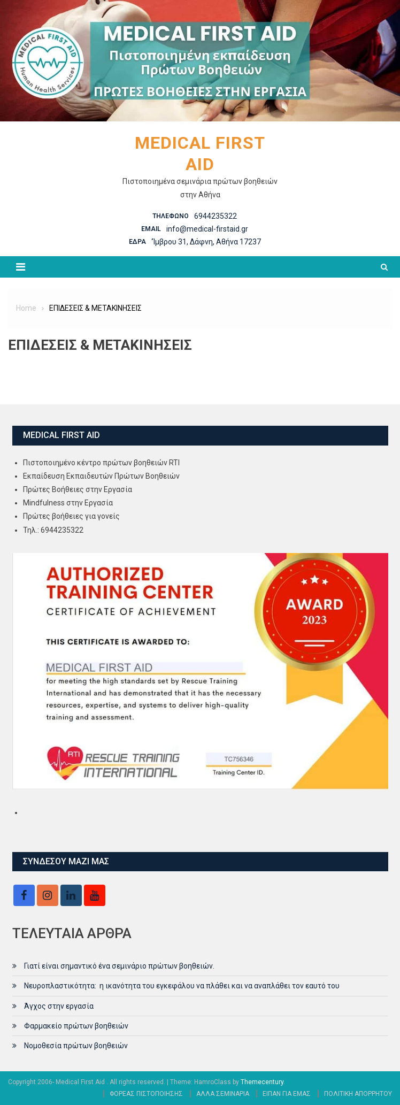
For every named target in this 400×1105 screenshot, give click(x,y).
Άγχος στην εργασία (59, 1006)
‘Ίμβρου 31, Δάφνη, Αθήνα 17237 (206, 241)
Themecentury (262, 1082)
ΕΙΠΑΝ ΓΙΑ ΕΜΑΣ (287, 1094)
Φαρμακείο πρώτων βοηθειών (76, 1026)
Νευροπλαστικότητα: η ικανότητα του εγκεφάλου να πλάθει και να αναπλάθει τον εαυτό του (182, 985)
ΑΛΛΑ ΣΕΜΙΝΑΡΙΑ (222, 1094)
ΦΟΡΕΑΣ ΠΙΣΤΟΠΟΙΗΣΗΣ (146, 1094)
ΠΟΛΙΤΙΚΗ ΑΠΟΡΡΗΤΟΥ (358, 1094)
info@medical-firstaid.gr (207, 229)
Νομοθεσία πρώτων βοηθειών (76, 1045)
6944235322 (215, 216)
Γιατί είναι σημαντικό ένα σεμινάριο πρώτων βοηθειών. (119, 966)
